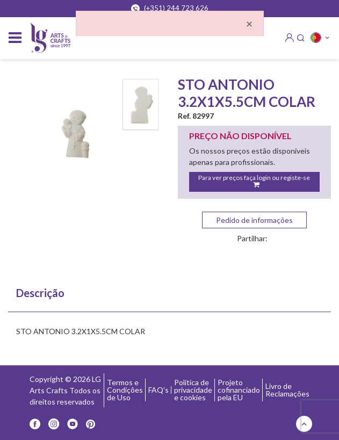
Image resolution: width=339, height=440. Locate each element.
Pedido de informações (254, 220)
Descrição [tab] (40, 292)
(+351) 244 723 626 (169, 8)
